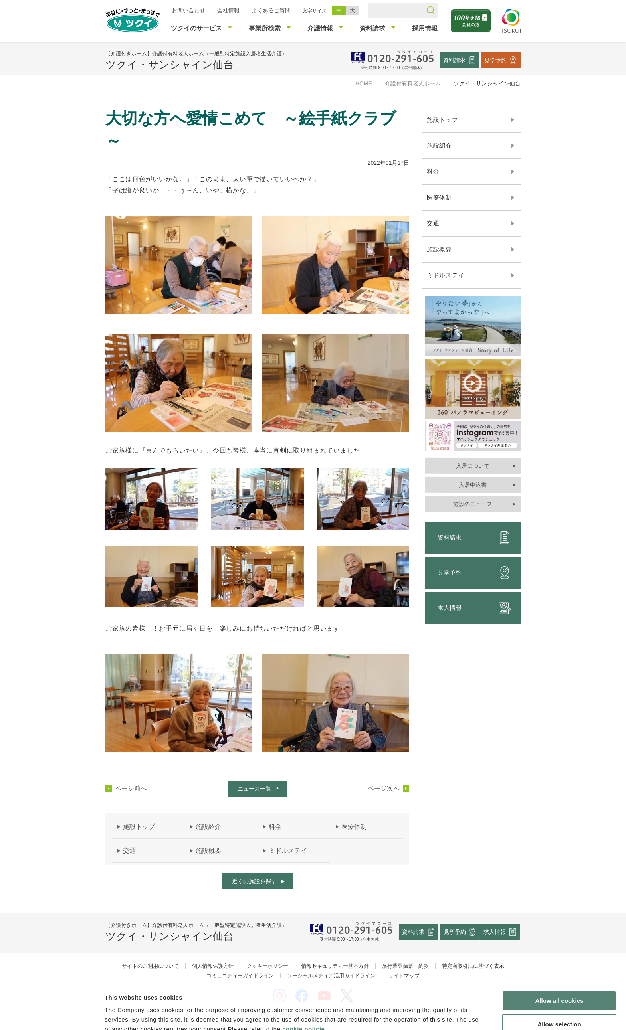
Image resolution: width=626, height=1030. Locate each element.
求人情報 (474, 607)
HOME (363, 83)
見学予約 (495, 60)
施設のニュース (472, 504)
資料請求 (454, 60)
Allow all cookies (559, 960)
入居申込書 (473, 485)
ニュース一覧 (254, 788)
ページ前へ (131, 788)
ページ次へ (384, 788)
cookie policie (303, 988)
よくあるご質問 (271, 10)
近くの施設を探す (254, 881)
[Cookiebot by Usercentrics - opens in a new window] (51, 1014)
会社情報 (228, 10)
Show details (419, 1014)
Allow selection (559, 983)
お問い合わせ (188, 10)
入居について (472, 466)
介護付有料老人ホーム (413, 83)
